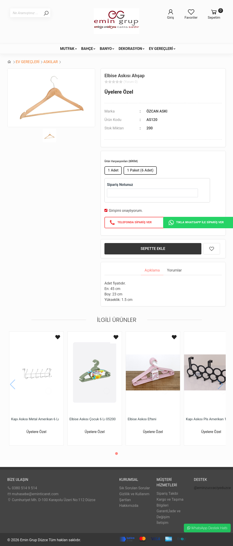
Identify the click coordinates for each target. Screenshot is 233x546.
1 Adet (113, 170)
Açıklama (152, 270)
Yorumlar (174, 270)
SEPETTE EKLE (153, 248)
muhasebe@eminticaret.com (32, 494)
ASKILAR (50, 62)
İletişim (162, 522)
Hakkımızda (128, 505)
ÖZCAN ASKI (157, 111)
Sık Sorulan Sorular (134, 488)
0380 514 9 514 (22, 488)
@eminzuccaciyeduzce (212, 488)
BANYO (106, 48)
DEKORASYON (130, 48)
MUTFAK (67, 48)
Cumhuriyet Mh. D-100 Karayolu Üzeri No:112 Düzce (51, 500)
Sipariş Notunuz (120, 184)
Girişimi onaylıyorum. (126, 210)
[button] (116, 453)
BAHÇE (87, 48)
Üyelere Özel (118, 92)
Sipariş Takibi (167, 493)
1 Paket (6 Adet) (140, 170)
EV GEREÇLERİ (161, 48)
